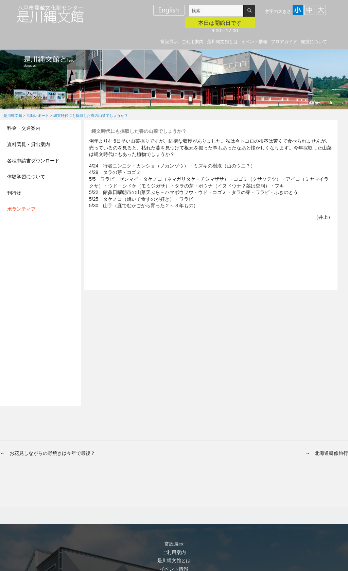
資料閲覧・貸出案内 (28, 144)
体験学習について (26, 176)
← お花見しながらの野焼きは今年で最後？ (47, 453)
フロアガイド (284, 41)
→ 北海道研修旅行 (326, 453)
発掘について (314, 41)
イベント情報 (254, 41)
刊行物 (14, 193)
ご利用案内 (192, 41)
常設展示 (169, 41)
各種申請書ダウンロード (33, 160)
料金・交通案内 (23, 128)
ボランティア (21, 209)
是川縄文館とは (222, 41)
